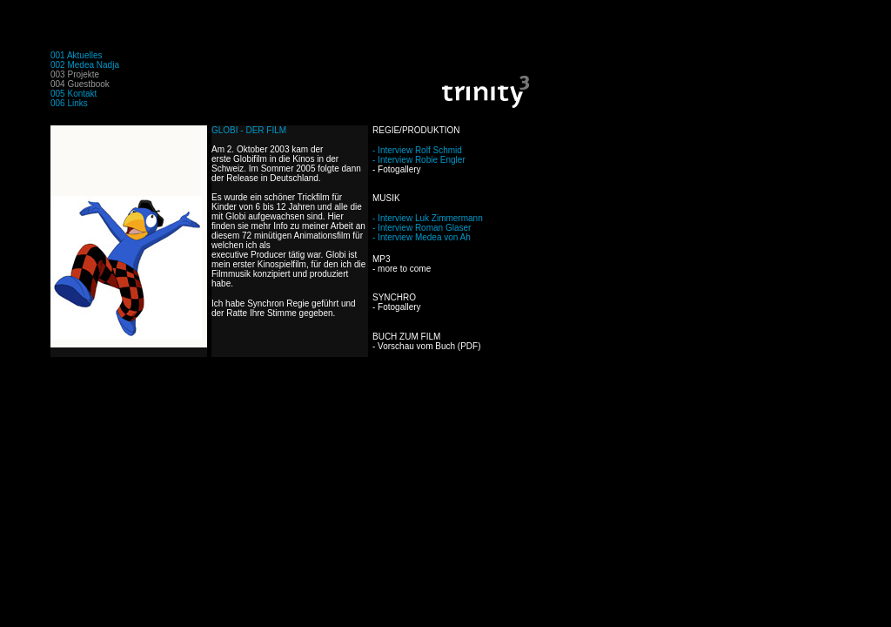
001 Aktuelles (76, 55)
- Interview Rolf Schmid (417, 150)
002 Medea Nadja (84, 65)
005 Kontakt (73, 93)
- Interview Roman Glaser (421, 228)
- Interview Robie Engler (419, 160)
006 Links (69, 103)
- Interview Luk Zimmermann (427, 218)
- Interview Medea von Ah (421, 237)
